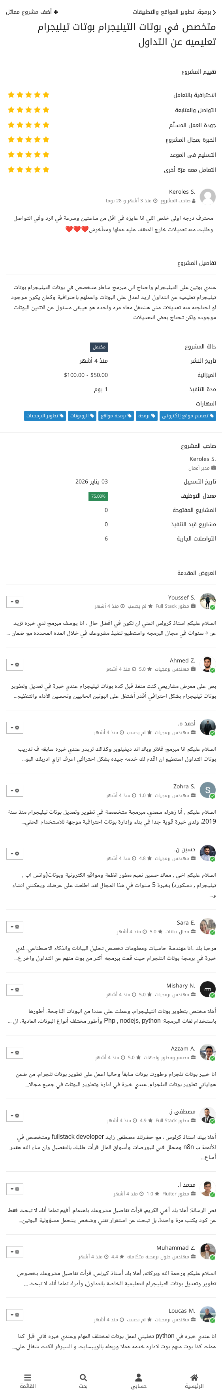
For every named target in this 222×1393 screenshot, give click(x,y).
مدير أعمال (199, 468)
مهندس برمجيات (172, 669)
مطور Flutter (175, 1193)
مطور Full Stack (172, 606)
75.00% (98, 496)
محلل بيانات (177, 931)
